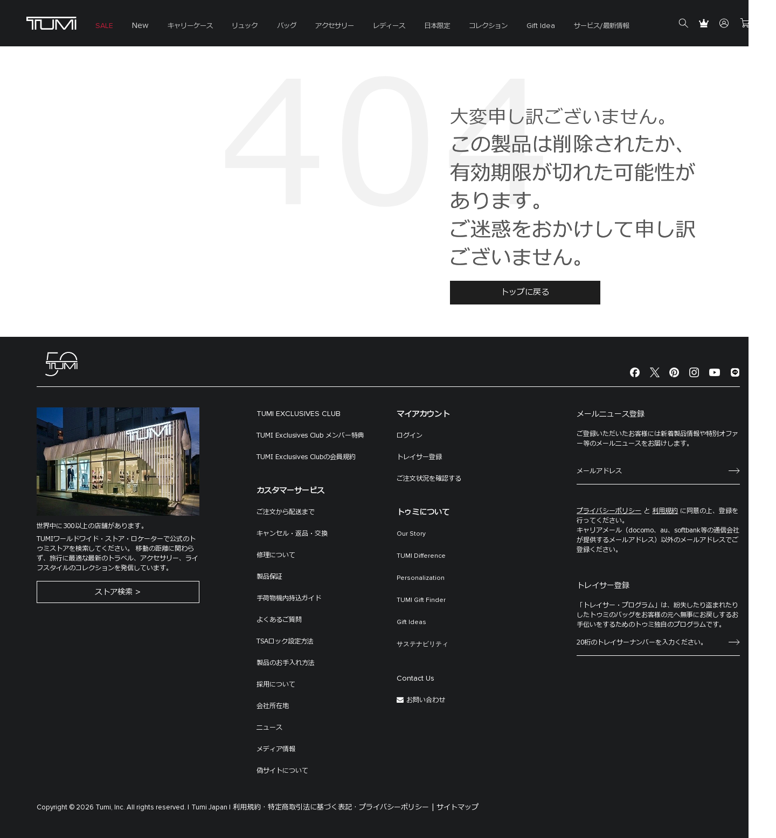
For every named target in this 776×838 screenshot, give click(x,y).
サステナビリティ (422, 644)
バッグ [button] (278, 27)
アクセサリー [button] (324, 27)
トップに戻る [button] (525, 292)
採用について (276, 684)
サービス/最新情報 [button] (583, 27)
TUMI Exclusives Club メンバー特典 (310, 435)
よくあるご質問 (279, 620)
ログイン (409, 435)
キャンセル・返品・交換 (292, 533)
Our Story (411, 534)
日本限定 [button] (423, 27)
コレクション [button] (473, 27)
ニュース (269, 727)
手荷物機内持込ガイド (289, 598)
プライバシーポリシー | (396, 807)
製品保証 (269, 576)
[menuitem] (102, 23)
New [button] (137, 26)
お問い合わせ (425, 700)
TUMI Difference (421, 556)
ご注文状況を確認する (429, 478)
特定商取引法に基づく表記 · (312, 807)
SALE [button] (103, 27)
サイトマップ (457, 807)
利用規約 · (249, 807)
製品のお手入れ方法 (286, 663)
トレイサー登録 (419, 457)
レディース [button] (377, 27)
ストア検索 (114, 593)
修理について (276, 555)
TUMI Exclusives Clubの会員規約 (306, 457)
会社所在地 (273, 706)
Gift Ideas (411, 622)
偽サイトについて (282, 770)
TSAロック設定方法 (285, 641)
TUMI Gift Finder (421, 600)
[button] (185, 23)
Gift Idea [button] (524, 27)
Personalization (421, 578)
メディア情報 (276, 749)
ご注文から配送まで (286, 512)
